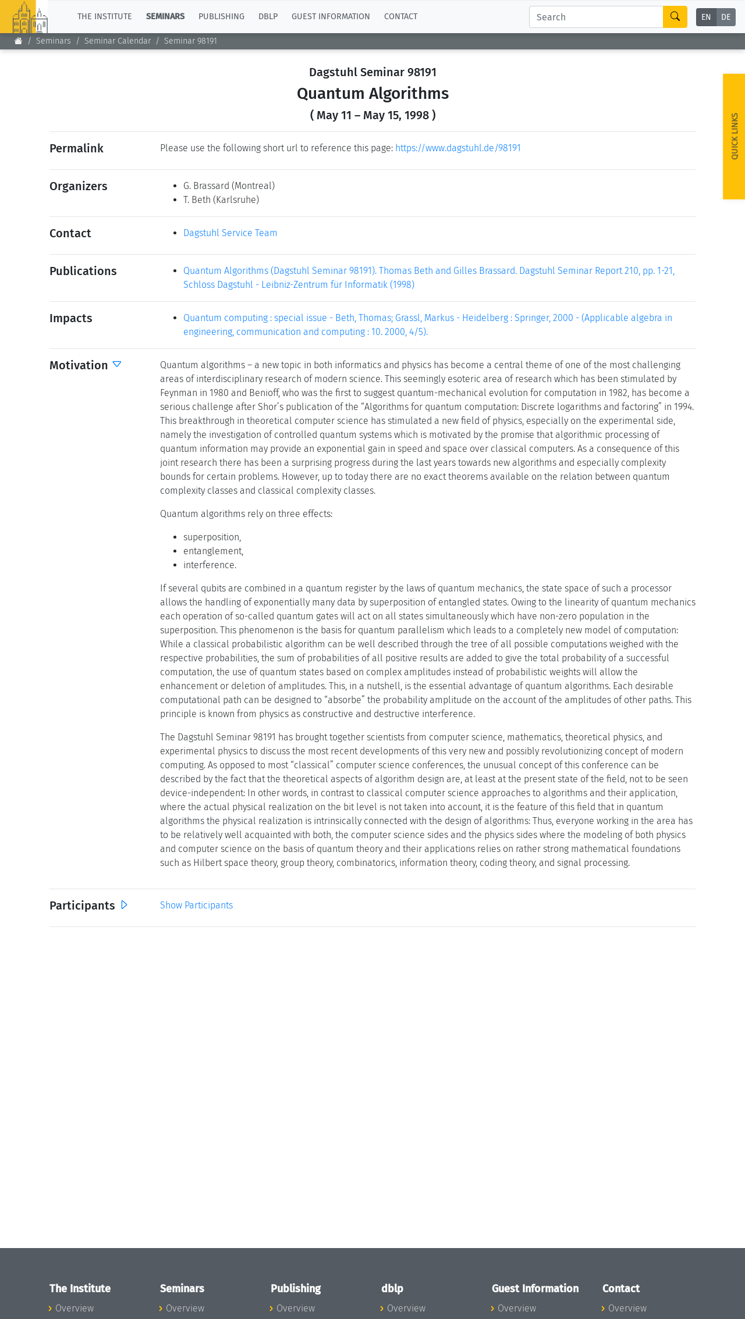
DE (725, 17)
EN (706, 17)
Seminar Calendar (117, 41)
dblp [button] (268, 17)
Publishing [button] (221, 17)
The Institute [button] (104, 17)
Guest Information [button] (331, 17)
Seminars (53, 41)
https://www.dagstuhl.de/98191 (458, 148)
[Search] (596, 17)
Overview (74, 1308)
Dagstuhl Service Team (230, 232)
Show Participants (196, 905)
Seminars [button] (165, 17)
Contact (400, 17)
